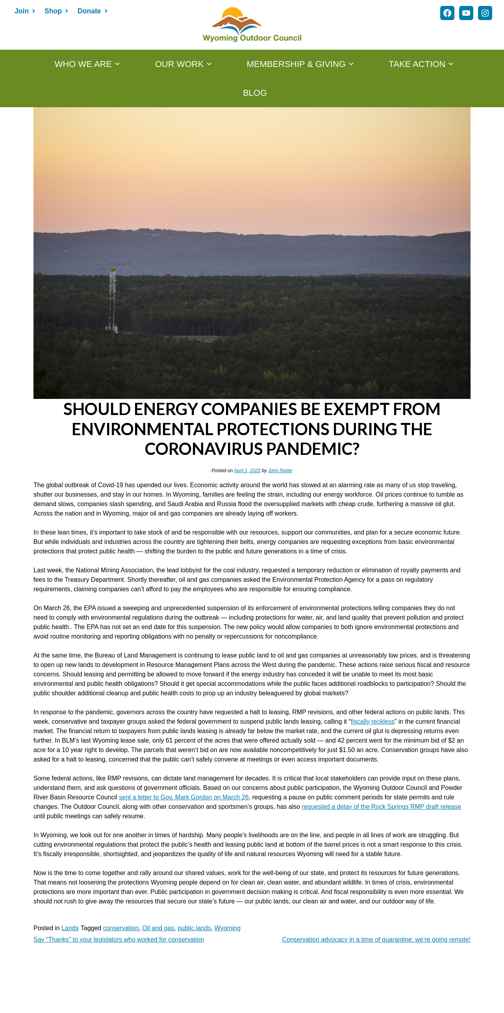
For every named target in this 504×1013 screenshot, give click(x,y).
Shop (53, 11)
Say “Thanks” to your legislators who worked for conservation (118, 939)
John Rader (280, 470)
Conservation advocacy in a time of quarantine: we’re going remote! (376, 939)
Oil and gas (158, 928)
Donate (89, 11)
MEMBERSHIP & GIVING (296, 64)
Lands (70, 928)
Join (22, 11)
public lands (194, 928)
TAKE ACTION (417, 64)
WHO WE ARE (83, 64)
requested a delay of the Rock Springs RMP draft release (381, 806)
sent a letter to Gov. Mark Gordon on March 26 (184, 797)
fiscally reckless (373, 721)
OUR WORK (179, 64)
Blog (255, 93)
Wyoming (228, 928)
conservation (121, 928)
